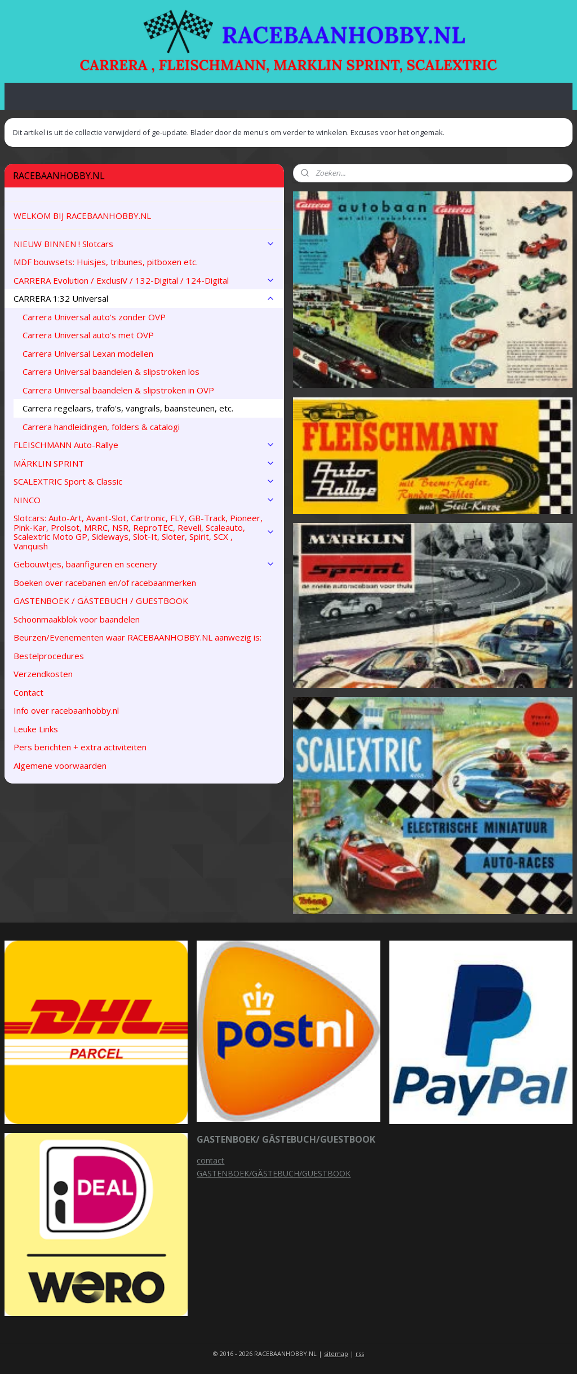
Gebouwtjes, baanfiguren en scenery (144, 564)
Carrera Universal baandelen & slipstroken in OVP (118, 390)
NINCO (144, 499)
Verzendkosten (43, 673)
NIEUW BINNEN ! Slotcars (144, 243)
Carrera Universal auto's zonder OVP (94, 317)
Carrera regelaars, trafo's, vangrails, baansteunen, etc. (128, 408)
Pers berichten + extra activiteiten (80, 747)
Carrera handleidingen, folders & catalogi (101, 426)
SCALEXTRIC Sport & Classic (144, 481)
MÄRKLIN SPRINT (144, 463)
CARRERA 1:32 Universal (144, 298)
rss (360, 1353)
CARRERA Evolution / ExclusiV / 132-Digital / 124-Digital (144, 280)
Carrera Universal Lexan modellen (88, 353)
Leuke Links (36, 729)
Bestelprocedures (49, 655)
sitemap (336, 1353)
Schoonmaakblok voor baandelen (77, 619)
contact (210, 1160)
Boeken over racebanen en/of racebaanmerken (105, 582)
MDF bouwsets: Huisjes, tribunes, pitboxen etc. (106, 261)
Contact (28, 692)
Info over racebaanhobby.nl (66, 710)
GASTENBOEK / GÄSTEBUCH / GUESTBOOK (101, 600)
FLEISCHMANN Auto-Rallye (144, 444)
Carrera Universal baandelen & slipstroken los (111, 371)
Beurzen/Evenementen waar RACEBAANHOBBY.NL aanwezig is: (137, 637)
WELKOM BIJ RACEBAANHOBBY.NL (82, 215)
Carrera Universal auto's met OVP (88, 335)
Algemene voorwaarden (60, 765)
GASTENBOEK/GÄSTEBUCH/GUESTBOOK (273, 1173)
